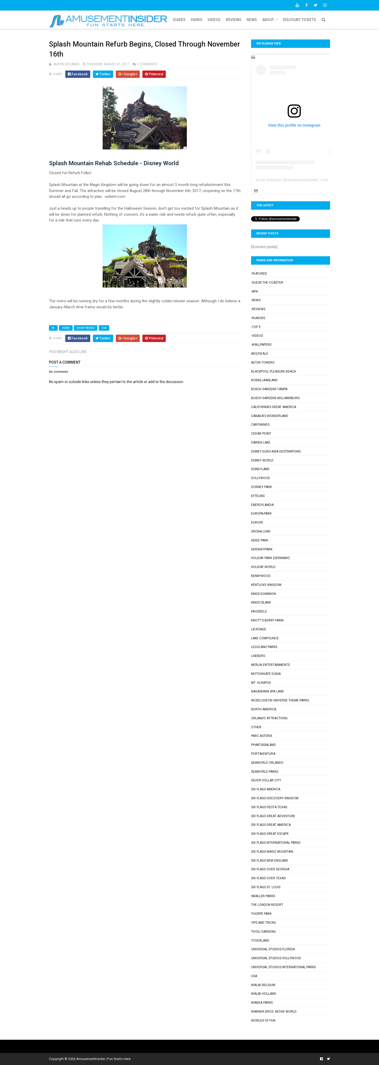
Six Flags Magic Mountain (272, 851)
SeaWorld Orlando (267, 763)
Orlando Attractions (269, 718)
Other (256, 727)
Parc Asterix (261, 736)
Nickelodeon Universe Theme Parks (280, 700)
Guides (179, 20)
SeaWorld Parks (264, 771)
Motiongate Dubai (266, 674)
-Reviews (258, 309)
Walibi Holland (263, 994)
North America (263, 709)
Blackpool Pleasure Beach (273, 371)
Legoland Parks (264, 647)
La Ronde (258, 629)
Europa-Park (261, 513)
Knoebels (259, 611)
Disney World (86, 327)
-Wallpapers (261, 344)
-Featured (259, 273)
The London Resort (267, 905)
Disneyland (260, 469)
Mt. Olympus (261, 683)
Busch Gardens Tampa (269, 389)
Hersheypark (261, 549)
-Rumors (258, 318)
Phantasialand (263, 745)
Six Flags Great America (271, 825)
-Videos (257, 336)
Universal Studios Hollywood (276, 958)
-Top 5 (256, 327)
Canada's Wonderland (269, 416)
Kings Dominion (263, 594)
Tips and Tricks (263, 923)
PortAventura (263, 754)
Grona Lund (261, 531)
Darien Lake (260, 442)
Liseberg (258, 656)
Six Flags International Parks (275, 843)
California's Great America (273, 407)
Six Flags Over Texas (268, 878)
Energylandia (262, 505)
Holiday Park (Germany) (270, 558)
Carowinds (260, 424)
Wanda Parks (262, 1002)
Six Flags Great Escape (270, 834)
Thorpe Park (261, 914)
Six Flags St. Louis (265, 887)
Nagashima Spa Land (267, 691)
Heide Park (259, 540)
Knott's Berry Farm (267, 620)
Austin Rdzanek (268, 180)
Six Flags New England (269, 860)
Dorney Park (261, 487)
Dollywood (260, 478)
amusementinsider (302, 180)
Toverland (260, 940)
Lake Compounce (265, 638)
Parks (196, 20)
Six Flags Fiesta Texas (269, 807)
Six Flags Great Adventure (273, 816)
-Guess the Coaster (267, 282)
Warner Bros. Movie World (274, 1011)
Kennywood (261, 576)
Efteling (258, 496)
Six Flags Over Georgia (270, 869)
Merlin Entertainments (270, 665)
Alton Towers (262, 362)
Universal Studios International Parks (283, 967)
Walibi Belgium (263, 985)
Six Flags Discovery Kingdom (274, 798)
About (268, 20)
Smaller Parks (263, 896)
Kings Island (261, 602)
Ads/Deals (259, 353)
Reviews (233, 20)
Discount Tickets (299, 20)
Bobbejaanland (264, 380)
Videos (214, 20)
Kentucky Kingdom (266, 585)
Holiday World (263, 567)
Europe (257, 522)
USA (104, 327)
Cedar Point (261, 433)
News (252, 20)
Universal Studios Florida (273, 949)
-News (66, 327)
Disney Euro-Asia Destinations (276, 451)
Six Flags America (265, 789)
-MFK (254, 291)
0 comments (147, 64)
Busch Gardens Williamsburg (275, 398)
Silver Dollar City (266, 780)
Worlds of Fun (263, 1020)
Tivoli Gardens (263, 931)
